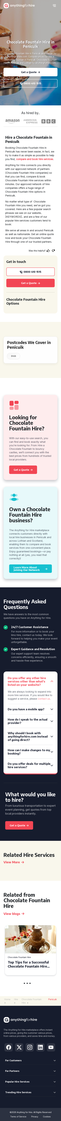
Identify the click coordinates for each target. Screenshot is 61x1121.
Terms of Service (18, 1116)
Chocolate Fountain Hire (19, 957)
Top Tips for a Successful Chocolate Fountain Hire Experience (28, 964)
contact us (44, 698)
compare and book (27, 159)
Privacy (34, 1116)
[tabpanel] (30, 950)
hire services (46, 159)
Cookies (47, 1116)
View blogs (14, 913)
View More (14, 862)
